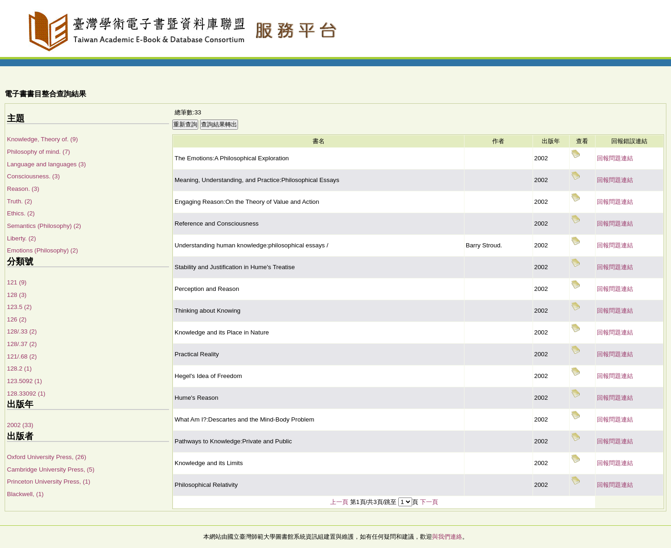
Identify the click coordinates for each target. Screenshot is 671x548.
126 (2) (16, 319)
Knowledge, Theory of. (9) (42, 139)
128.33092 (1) (26, 393)
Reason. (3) (23, 188)
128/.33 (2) (22, 331)
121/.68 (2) (22, 356)
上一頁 (339, 501)
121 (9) (16, 282)
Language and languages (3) (46, 164)
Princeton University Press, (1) (48, 481)
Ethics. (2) (21, 213)
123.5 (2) (19, 306)
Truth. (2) (19, 201)
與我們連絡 (447, 536)
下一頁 (429, 501)
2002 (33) (20, 425)
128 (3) (16, 294)
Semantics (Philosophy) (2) (44, 225)
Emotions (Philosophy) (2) (42, 250)
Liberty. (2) (21, 238)
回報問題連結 (615, 158)
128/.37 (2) (22, 343)
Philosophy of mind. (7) (38, 151)
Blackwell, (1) (25, 494)
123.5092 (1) (24, 381)
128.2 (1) (19, 368)
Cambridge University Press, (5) (50, 469)
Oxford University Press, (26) (46, 457)
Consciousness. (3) (33, 176)
